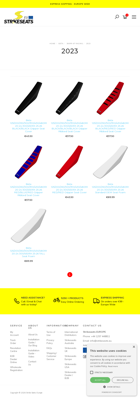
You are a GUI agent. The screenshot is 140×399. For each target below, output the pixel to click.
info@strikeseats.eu (101, 340)
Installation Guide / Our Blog (33, 342)
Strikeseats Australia (70, 341)
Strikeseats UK (70, 349)
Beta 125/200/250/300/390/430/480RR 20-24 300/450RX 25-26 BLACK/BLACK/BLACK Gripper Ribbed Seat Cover (70, 126)
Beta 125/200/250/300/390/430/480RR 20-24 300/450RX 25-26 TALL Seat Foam (29, 252)
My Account (14, 333)
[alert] (112, 370)
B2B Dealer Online (13, 359)
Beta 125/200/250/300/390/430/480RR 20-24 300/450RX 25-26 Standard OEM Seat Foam (111, 188)
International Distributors (70, 333)
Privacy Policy (50, 341)
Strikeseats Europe (70, 357)
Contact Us (32, 363)
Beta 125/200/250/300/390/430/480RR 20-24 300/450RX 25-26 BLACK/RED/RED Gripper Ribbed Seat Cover (111, 126)
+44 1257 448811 (100, 336)
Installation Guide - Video (33, 353)
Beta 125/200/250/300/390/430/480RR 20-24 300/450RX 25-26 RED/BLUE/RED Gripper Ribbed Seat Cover (29, 190)
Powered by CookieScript (112, 392)
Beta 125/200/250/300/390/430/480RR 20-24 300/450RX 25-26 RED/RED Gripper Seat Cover (70, 188)
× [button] (134, 347)
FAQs (49, 348)
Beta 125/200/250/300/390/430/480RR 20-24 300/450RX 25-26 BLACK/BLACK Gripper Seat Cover (29, 126)
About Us (33, 334)
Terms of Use (51, 333)
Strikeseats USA (70, 365)
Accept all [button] (100, 380)
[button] (111, 387)
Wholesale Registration (15, 368)
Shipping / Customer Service (52, 356)
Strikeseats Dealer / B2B (70, 375)
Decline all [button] (123, 380)
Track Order (13, 341)
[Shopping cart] (125, 17)
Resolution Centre (15, 349)
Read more (113, 366)
